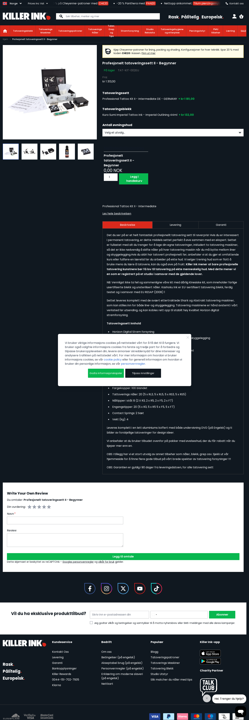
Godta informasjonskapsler (106, 373)
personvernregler (133, 364)
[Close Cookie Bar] (188, 337)
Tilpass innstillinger (143, 373)
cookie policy (113, 360)
